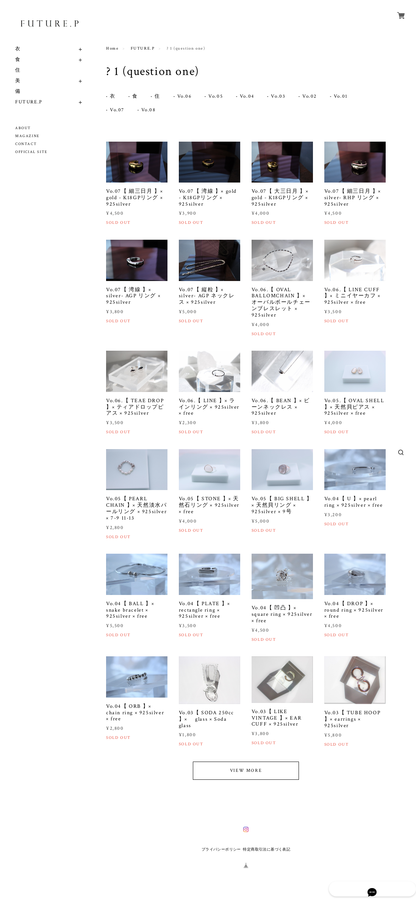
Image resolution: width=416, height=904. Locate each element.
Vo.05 (217, 97)
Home (112, 48)
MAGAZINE (27, 136)
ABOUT (23, 128)
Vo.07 (117, 111)
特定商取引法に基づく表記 (266, 851)
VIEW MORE (246, 772)
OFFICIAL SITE (31, 152)
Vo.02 (313, 97)
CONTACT (26, 144)
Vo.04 (250, 97)
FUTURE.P (28, 102)
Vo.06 (186, 97)
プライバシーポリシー (221, 851)
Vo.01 (345, 97)
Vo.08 (149, 111)
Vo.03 (281, 97)
